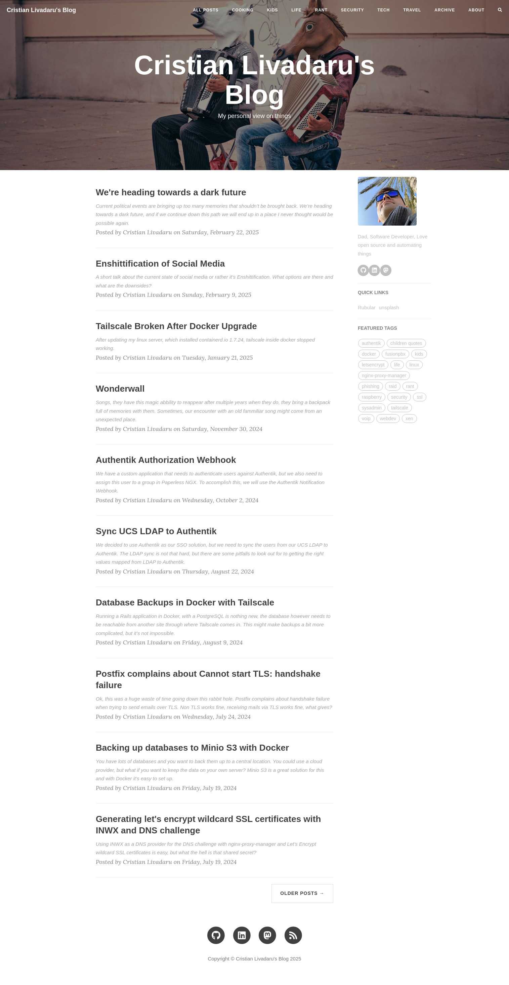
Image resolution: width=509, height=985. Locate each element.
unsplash (389, 307)
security (352, 10)
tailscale (399, 407)
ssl (419, 397)
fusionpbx (395, 354)
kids (272, 10)
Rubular (367, 307)
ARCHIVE (444, 10)
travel (412, 10)
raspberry (372, 397)
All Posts (205, 10)
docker (369, 354)
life (297, 10)
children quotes (406, 343)
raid (392, 386)
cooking (243, 10)
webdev (388, 418)
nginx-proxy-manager (384, 375)
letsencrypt (373, 364)
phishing (370, 386)
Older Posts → (302, 893)
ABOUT (476, 10)
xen (409, 418)
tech (384, 10)
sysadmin (372, 407)
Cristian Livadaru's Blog (41, 10)
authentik (371, 343)
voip (366, 418)
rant (321, 10)
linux (414, 364)
